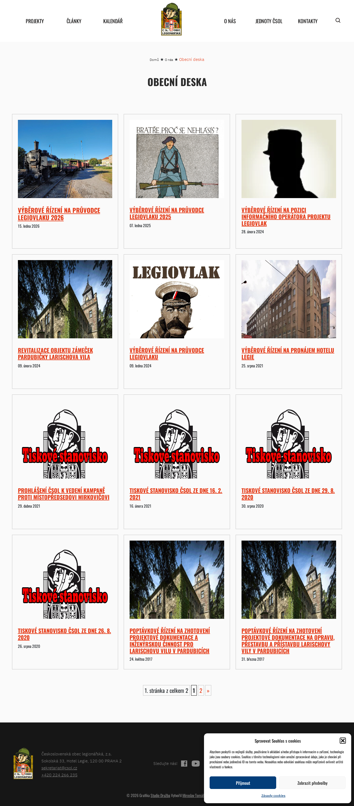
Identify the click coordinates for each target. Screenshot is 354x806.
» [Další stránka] (208, 690)
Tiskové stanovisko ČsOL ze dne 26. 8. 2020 (64, 633)
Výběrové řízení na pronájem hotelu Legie (288, 353)
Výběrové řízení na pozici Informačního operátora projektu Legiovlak (286, 216)
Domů (154, 60)
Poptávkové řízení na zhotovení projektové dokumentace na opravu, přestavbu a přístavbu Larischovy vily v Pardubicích (288, 640)
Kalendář (113, 21)
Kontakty (308, 21)
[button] (343, 740)
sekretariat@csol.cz (59, 768)
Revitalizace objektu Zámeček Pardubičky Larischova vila (55, 353)
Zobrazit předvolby (312, 783)
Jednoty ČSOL (268, 21)
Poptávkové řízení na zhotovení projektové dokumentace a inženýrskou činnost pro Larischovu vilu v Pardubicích (170, 640)
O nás (230, 21)
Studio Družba (160, 795)
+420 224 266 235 (59, 775)
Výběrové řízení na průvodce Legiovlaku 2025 (167, 213)
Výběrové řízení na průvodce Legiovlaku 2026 (59, 214)
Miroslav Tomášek (195, 795)
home (171, 19)
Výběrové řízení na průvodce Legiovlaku (167, 353)
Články (74, 21)
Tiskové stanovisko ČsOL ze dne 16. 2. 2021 (176, 493)
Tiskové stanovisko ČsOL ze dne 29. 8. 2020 (288, 493)
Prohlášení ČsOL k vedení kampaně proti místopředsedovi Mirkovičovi (63, 493)
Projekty (35, 21)
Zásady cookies (273, 795)
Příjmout (243, 783)
